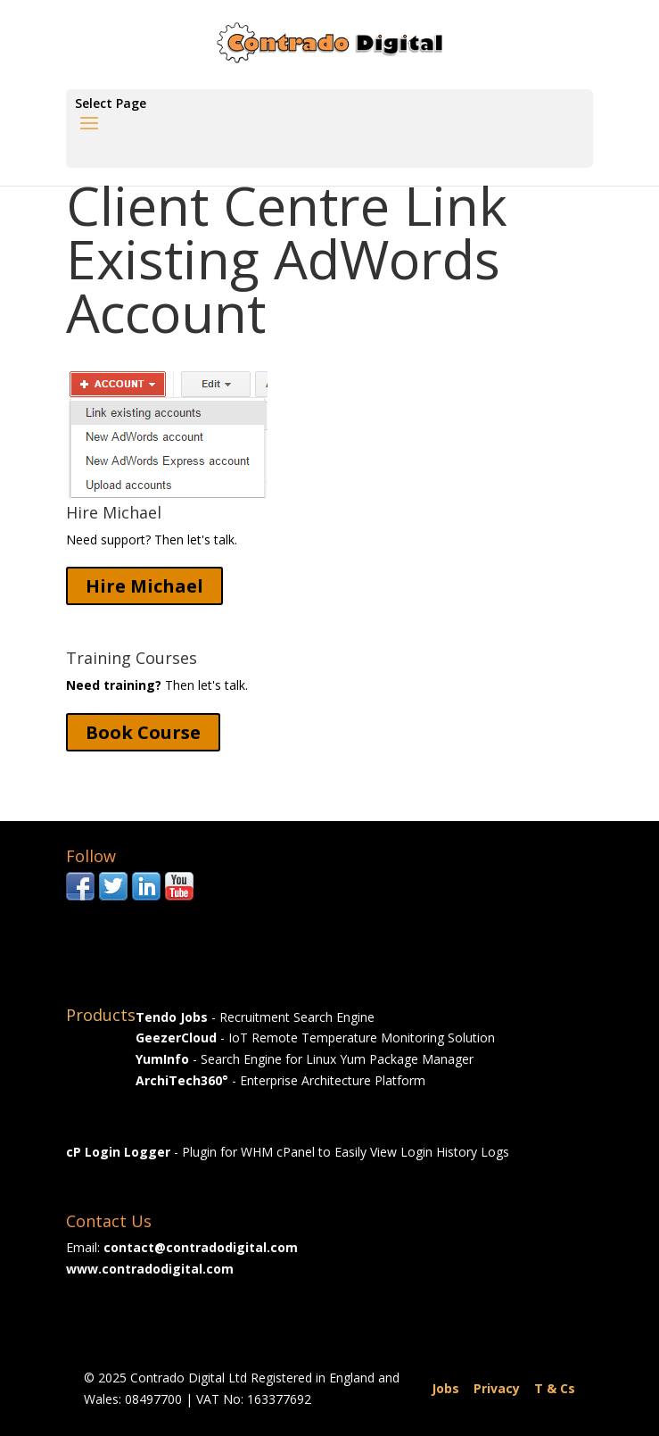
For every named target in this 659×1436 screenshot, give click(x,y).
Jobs (445, 1388)
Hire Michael (144, 586)
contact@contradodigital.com (200, 1247)
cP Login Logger (118, 1151)
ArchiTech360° (182, 1080)
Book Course (143, 732)
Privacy (497, 1388)
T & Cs (554, 1388)
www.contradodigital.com (150, 1268)
